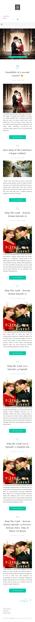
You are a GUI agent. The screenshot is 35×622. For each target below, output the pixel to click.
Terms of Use (7, 608)
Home (4, 18)
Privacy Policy (7, 613)
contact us (6, 16)
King (17, 67)
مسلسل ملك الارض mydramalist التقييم (17, 57)
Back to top (27, 618)
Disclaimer (6, 611)
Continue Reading (17, 137)
